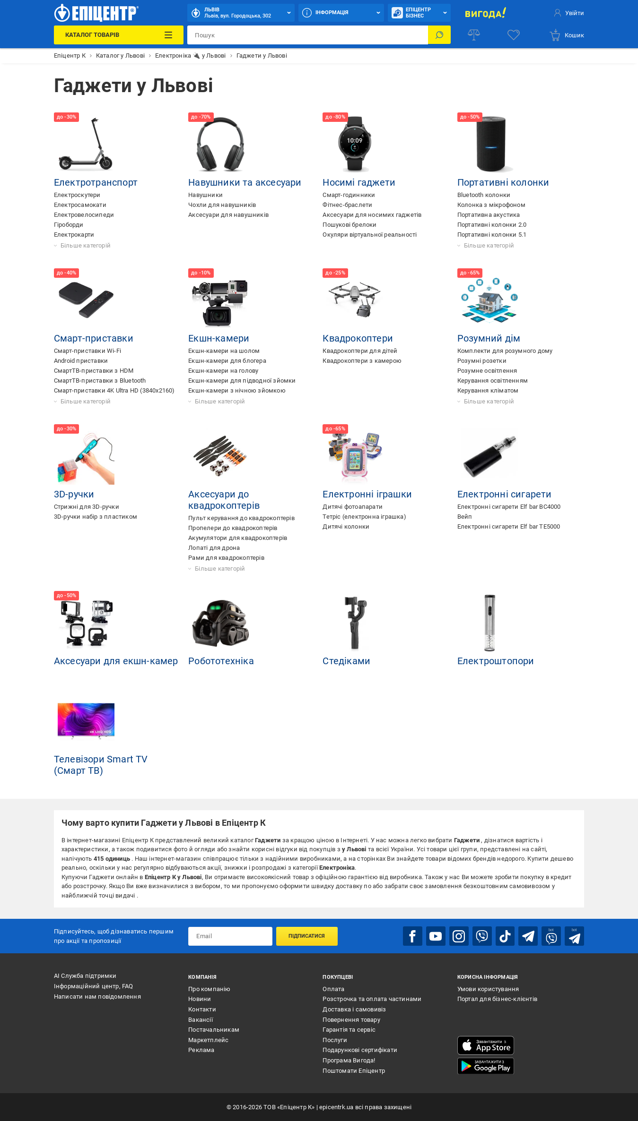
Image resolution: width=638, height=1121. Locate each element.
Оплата (333, 988)
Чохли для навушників (222, 204)
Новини (199, 998)
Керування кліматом (488, 390)
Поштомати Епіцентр (354, 1070)
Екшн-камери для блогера (227, 360)
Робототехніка (221, 661)
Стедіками (346, 661)
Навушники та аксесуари (244, 182)
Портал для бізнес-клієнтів (497, 998)
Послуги (335, 1039)
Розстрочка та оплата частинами (372, 998)
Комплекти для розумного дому (505, 350)
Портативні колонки (503, 182)
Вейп (464, 516)
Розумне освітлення (487, 370)
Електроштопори (495, 661)
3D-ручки (74, 494)
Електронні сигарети (504, 494)
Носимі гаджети (359, 182)
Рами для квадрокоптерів (226, 557)
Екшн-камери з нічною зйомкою (237, 390)
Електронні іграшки (367, 494)
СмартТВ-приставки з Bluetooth (100, 380)
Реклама (201, 1049)
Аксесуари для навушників (228, 214)
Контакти (202, 1008)
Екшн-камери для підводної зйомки (242, 380)
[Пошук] (439, 35)
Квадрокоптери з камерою (362, 360)
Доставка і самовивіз (354, 1008)
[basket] (566, 35)
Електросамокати (80, 204)
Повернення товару (351, 1019)
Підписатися (306, 936)
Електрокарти (74, 234)
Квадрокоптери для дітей (360, 350)
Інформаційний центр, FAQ (93, 985)
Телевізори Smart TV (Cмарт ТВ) (101, 764)
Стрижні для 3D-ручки (86, 506)
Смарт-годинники (349, 194)
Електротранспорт (96, 182)
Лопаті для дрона (214, 547)
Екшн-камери (218, 338)
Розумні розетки (482, 360)
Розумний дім (488, 338)
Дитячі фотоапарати (353, 506)
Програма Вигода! (349, 1059)
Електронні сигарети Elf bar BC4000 (509, 506)
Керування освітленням (492, 380)
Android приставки (81, 360)
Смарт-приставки (93, 338)
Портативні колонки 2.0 (491, 224)
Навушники (205, 194)
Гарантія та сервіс (349, 1029)
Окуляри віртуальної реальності (370, 234)
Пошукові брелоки (349, 224)
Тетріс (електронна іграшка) (364, 516)
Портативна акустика (488, 214)
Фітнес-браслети (347, 204)
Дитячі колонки (346, 526)
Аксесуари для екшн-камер (116, 661)
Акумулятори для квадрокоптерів (237, 537)
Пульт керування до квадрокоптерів (241, 518)
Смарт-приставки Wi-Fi (87, 350)
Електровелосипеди (84, 214)
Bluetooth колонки (483, 194)
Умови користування (488, 988)
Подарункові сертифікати (360, 1049)
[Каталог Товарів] (119, 35)
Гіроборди (69, 224)
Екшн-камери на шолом (224, 350)
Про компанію (209, 988)
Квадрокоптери (358, 338)
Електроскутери (77, 194)
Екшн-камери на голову (223, 370)
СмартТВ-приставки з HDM (94, 370)
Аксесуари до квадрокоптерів (224, 499)
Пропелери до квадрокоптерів (232, 527)
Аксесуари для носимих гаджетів (372, 214)
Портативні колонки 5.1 (491, 234)
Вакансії (200, 1019)
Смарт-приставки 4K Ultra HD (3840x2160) (114, 390)
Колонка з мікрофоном (491, 204)
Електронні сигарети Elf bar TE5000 (508, 526)
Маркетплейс (208, 1039)
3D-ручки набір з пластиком (95, 516)
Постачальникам (213, 1029)
